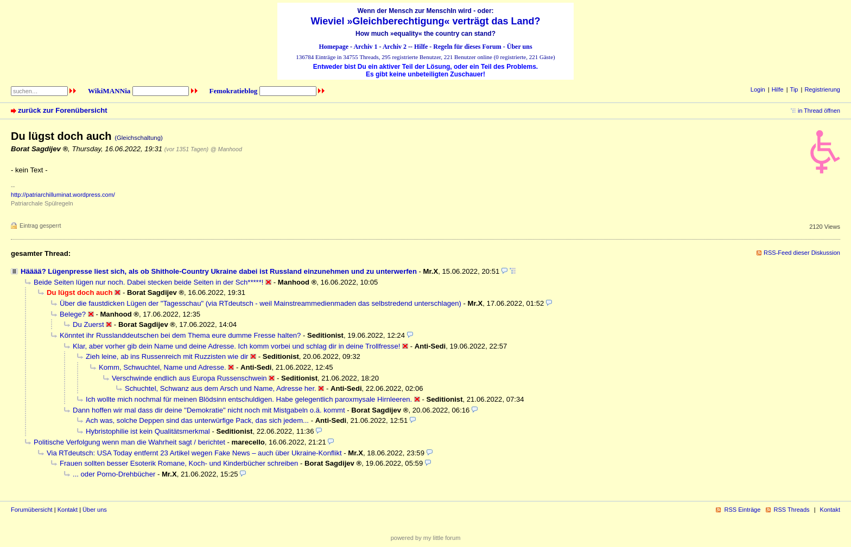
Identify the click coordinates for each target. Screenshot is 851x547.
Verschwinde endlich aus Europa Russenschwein (189, 378)
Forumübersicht (32, 509)
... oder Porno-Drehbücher (114, 474)
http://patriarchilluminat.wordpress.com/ (63, 194)
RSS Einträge (742, 509)
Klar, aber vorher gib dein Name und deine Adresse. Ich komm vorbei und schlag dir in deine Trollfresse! (236, 346)
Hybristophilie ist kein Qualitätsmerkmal (148, 431)
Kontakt (68, 509)
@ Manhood (226, 149)
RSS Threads (792, 509)
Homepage (333, 46)
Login (758, 89)
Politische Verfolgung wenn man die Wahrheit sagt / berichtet (129, 442)
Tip (794, 89)
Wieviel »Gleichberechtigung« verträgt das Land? (426, 21)
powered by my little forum (426, 538)
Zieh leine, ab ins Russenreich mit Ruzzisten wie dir (167, 356)
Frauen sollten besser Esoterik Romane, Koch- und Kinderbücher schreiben (179, 463)
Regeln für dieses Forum (467, 46)
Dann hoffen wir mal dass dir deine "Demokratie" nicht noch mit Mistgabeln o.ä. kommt (209, 410)
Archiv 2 (395, 46)
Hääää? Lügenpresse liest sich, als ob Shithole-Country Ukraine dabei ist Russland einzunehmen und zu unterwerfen (219, 271)
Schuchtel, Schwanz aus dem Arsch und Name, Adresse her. (220, 388)
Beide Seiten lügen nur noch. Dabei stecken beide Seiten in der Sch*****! (148, 282)
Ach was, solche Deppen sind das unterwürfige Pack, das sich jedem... (197, 420)
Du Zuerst (88, 324)
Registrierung (822, 89)
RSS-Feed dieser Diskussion (802, 252)
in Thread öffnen (819, 110)
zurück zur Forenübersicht (62, 110)
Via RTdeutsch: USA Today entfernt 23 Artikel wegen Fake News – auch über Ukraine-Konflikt (194, 453)
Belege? (73, 314)
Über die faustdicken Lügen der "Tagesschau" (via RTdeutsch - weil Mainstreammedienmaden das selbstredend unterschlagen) (260, 303)
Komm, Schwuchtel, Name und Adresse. (162, 367)
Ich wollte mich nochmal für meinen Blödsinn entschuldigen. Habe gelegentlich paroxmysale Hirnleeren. (249, 399)
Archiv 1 (365, 46)
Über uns (519, 46)
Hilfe (421, 46)
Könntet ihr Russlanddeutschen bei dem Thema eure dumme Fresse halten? (180, 335)
